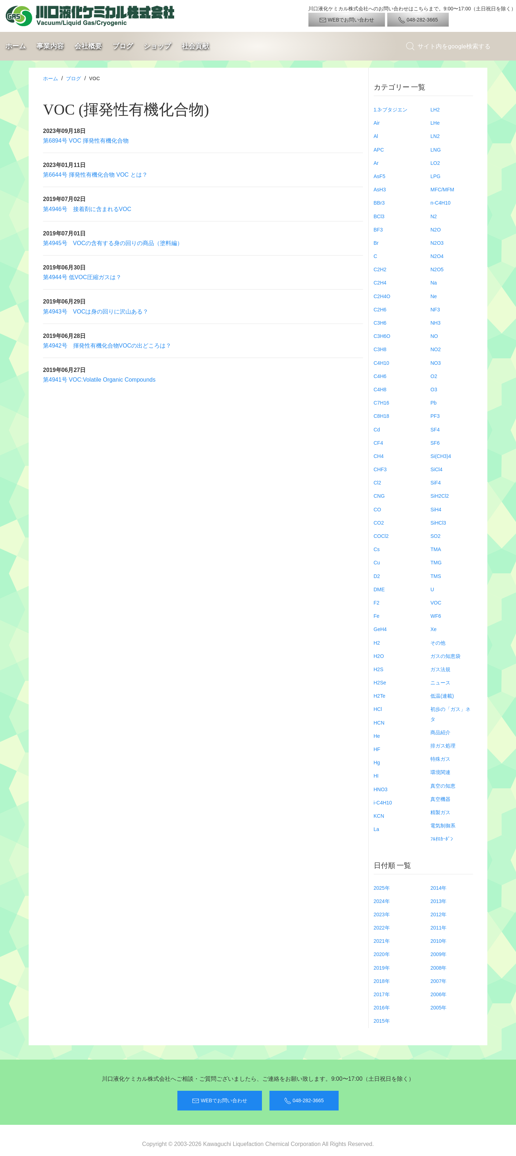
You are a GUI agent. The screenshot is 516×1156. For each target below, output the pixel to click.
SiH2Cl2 (439, 496)
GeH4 (380, 629)
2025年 (382, 888)
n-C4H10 (440, 203)
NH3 (435, 323)
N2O (435, 230)
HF (377, 749)
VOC (435, 603)
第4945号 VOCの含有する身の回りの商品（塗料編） (113, 243)
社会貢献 (195, 46)
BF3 (378, 230)
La (376, 829)
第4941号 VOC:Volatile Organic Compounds (99, 380)
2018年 (382, 981)
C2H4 (380, 283)
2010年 (438, 941)
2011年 (438, 928)
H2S (378, 669)
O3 (433, 389)
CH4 (379, 456)
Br (376, 243)
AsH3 (380, 189)
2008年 (438, 968)
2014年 (438, 888)
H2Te (380, 696)
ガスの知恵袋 (445, 656)
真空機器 (440, 799)
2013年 (438, 901)
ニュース (440, 683)
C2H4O (382, 296)
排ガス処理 (442, 746)
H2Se (380, 683)
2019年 (382, 968)
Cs (377, 549)
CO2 (379, 523)
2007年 (438, 981)
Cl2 (377, 483)
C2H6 (380, 309)
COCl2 (381, 536)
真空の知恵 (442, 786)
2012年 (438, 914)
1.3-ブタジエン (390, 110)
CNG (379, 496)
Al (376, 136)
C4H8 (380, 389)
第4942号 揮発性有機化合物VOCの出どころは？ (107, 346)
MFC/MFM (442, 189)
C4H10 (382, 363)
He (377, 736)
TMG (435, 562)
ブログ (123, 46)
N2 (433, 216)
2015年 (382, 1021)
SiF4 (435, 483)
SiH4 (435, 509)
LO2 (435, 163)
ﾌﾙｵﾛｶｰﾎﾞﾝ (441, 839)
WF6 (435, 616)
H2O (379, 656)
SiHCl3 (438, 523)
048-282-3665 (418, 20)
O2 (433, 376)
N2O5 (437, 269)
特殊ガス (440, 759)
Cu (377, 562)
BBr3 (379, 203)
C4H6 (380, 376)
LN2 (435, 136)
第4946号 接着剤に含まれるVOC (87, 209)
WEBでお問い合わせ (346, 20)
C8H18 (382, 416)
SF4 (435, 430)
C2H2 (380, 269)
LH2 (435, 110)
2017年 (382, 994)
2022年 (382, 928)
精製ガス (440, 812)
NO (434, 336)
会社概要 (88, 46)
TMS (435, 576)
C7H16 (382, 403)
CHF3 (380, 469)
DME (379, 589)
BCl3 (379, 216)
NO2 (435, 349)
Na (433, 283)
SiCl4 (436, 469)
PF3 (435, 416)
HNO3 (381, 789)
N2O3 (437, 243)
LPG (435, 176)
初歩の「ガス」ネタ (450, 714)
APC (379, 150)
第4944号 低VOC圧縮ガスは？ (82, 277)
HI (376, 776)
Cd (377, 430)
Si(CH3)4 (440, 456)
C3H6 (380, 323)
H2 (377, 643)
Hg (377, 762)
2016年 (382, 1008)
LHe (435, 123)
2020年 (382, 954)
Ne (433, 296)
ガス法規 (440, 669)
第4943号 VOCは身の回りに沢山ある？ (95, 312)
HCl (378, 709)
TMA (435, 549)
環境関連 (440, 772)
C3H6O (382, 336)
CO (377, 509)
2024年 (382, 901)
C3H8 (380, 349)
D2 (377, 576)
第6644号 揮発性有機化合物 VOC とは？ (95, 175)
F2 (376, 603)
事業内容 (50, 46)
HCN (379, 723)
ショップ (157, 46)
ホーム (15, 46)
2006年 (438, 994)
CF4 (378, 443)
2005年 (438, 1008)
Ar (376, 163)
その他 (437, 643)
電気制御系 (442, 825)
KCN (379, 816)
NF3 (435, 309)
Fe (376, 616)
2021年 (382, 941)
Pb (433, 403)
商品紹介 (440, 732)
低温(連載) (442, 696)
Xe (433, 629)
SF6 (435, 443)
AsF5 (380, 176)
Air (377, 123)
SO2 (435, 536)
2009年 (438, 954)
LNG (435, 150)
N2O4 (437, 256)
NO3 (435, 363)
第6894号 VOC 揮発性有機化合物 (86, 141)
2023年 (382, 914)
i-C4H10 (383, 803)
